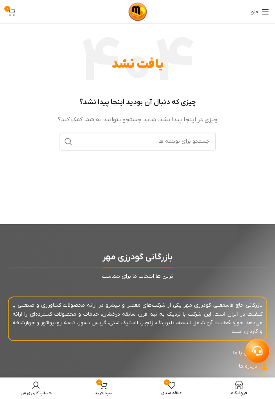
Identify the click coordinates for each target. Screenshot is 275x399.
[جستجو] (137, 142)
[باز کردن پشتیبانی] (257, 351)
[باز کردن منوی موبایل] (260, 12)
